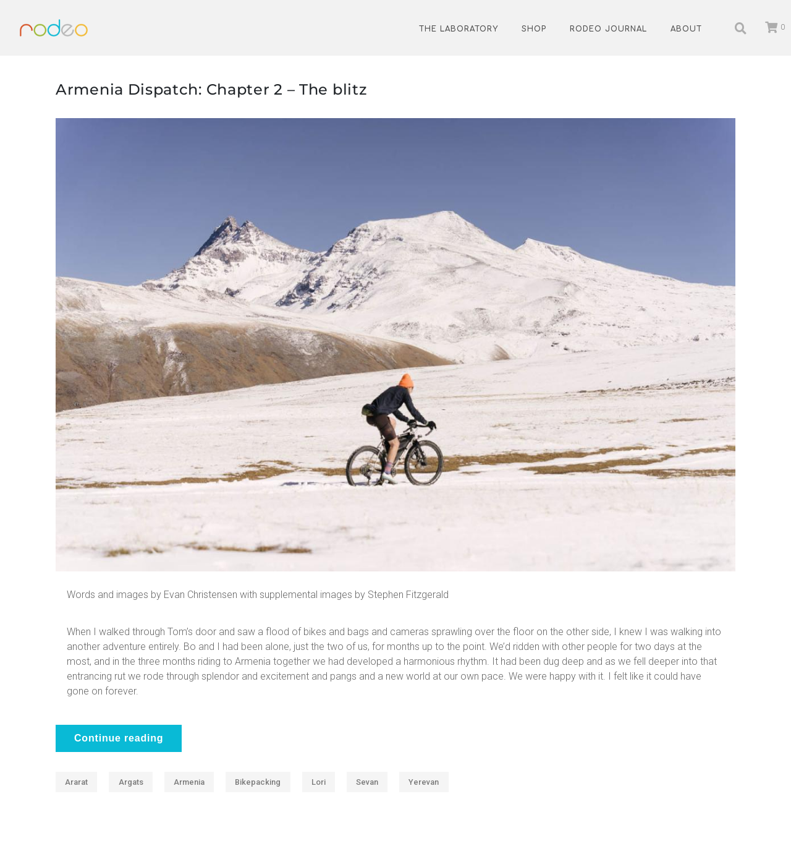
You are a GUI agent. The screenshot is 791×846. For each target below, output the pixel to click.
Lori (318, 782)
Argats (131, 782)
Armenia (189, 782)
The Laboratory (458, 29)
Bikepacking (258, 782)
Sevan (367, 782)
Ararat (76, 782)
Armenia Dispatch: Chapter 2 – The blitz (211, 89)
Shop (534, 29)
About (686, 29)
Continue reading (118, 738)
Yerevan (423, 782)
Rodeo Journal (608, 29)
